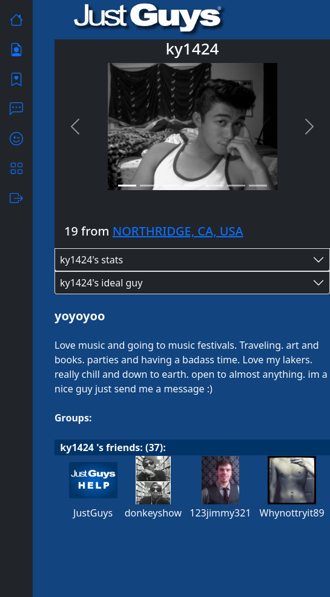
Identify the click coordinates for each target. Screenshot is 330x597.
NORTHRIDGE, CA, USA (178, 231)
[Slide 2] (149, 186)
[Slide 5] (214, 186)
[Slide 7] (258, 186)
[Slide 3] (171, 186)
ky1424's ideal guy (101, 282)
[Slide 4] (192, 186)
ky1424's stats (91, 259)
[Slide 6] (236, 186)
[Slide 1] (127, 186)
